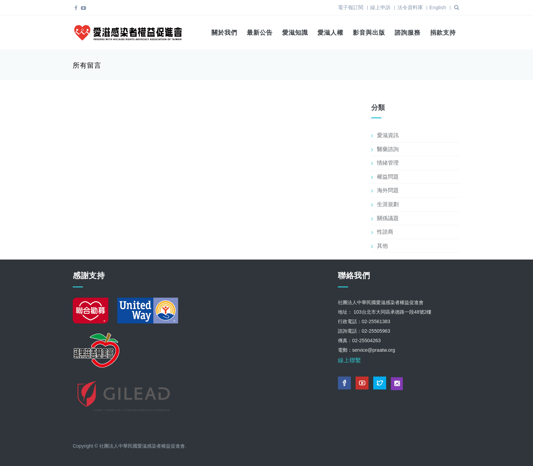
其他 (382, 246)
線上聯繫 (349, 360)
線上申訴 (380, 7)
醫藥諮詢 (388, 149)
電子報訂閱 (350, 7)
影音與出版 (369, 32)
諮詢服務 (407, 32)
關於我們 (224, 32)
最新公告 (260, 32)
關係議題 (388, 218)
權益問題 (388, 177)
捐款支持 (443, 32)
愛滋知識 (295, 32)
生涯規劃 (388, 204)
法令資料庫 (410, 7)
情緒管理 (388, 163)
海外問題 (388, 190)
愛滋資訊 (388, 135)
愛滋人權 (330, 32)
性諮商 (385, 232)
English (437, 7)
